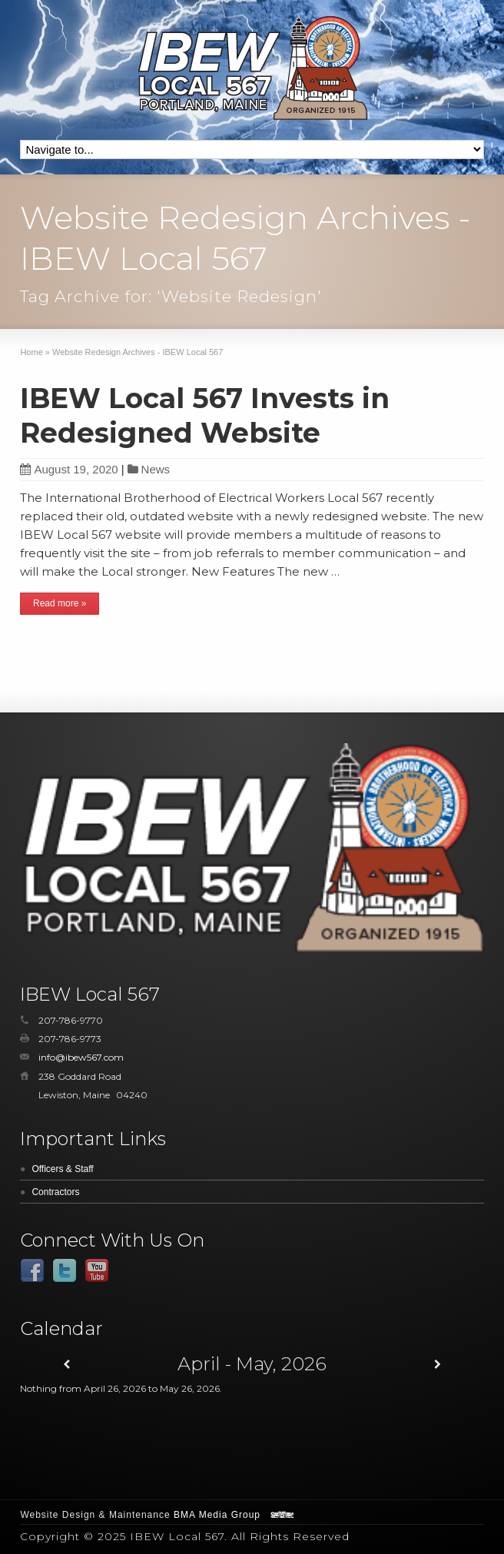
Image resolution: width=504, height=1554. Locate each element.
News (156, 469)
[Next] (437, 1364)
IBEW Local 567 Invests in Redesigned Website (205, 415)
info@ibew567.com (81, 1057)
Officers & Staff (62, 1169)
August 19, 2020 (69, 469)
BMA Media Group (217, 1514)
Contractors (55, 1192)
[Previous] (66, 1364)
